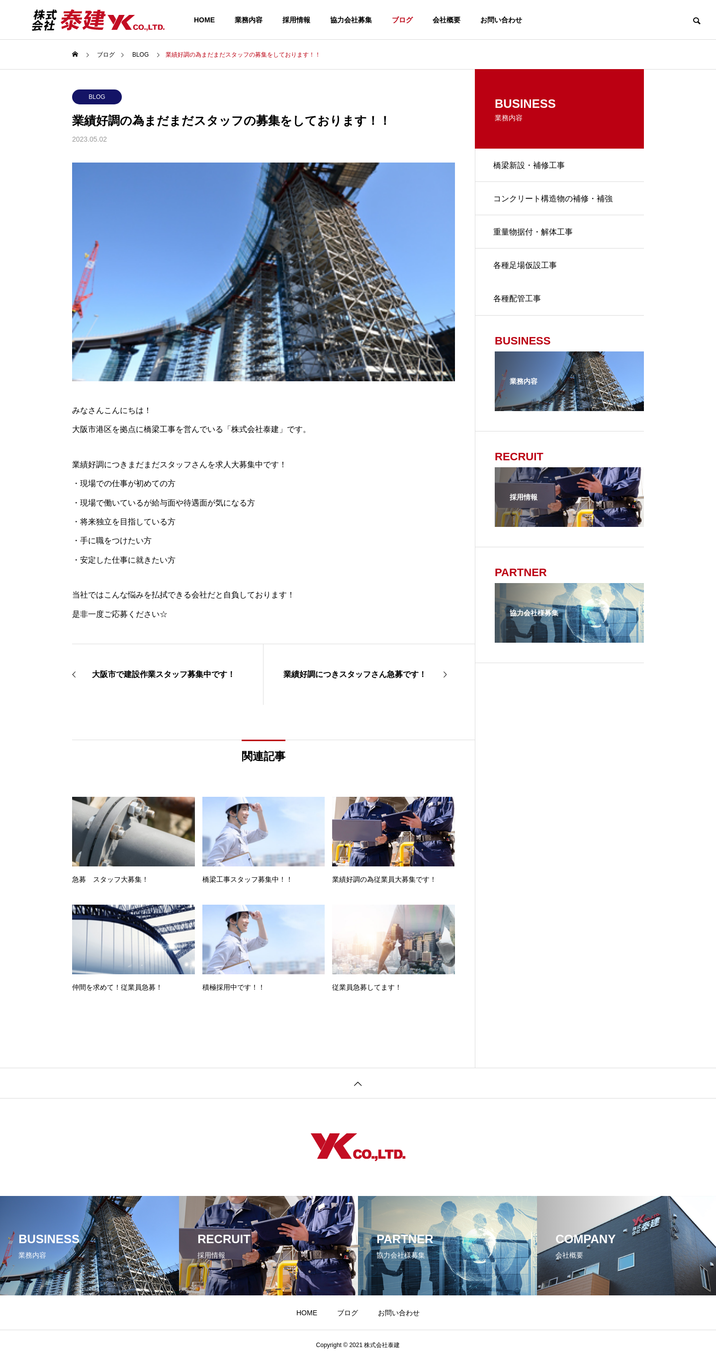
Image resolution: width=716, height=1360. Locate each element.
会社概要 (446, 20)
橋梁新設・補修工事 (530, 166)
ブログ (402, 20)
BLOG (97, 96)
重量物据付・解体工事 (534, 235)
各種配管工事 (518, 305)
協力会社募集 (351, 20)
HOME (204, 20)
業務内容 (249, 20)
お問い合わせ (501, 20)
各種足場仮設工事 (526, 270)
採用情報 (296, 20)
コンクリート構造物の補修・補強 (554, 200)
